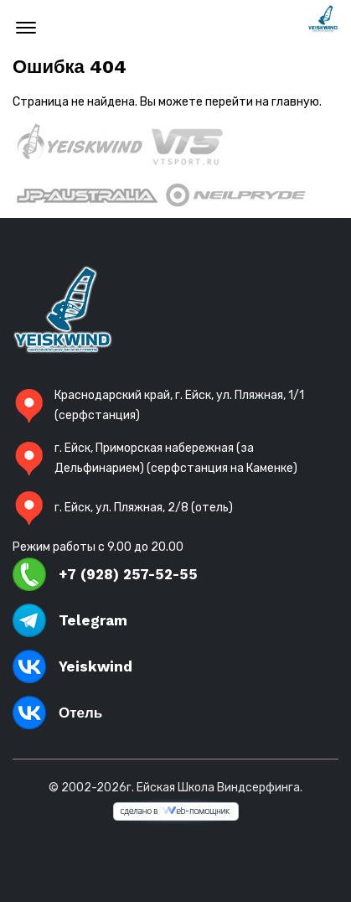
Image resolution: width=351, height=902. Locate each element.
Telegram (70, 620)
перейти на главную (262, 102)
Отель (57, 712)
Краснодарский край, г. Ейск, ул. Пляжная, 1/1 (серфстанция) (158, 405)
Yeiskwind (72, 666)
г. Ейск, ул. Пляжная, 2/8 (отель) (123, 508)
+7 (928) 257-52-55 (105, 574)
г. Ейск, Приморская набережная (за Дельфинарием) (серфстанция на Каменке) (155, 458)
